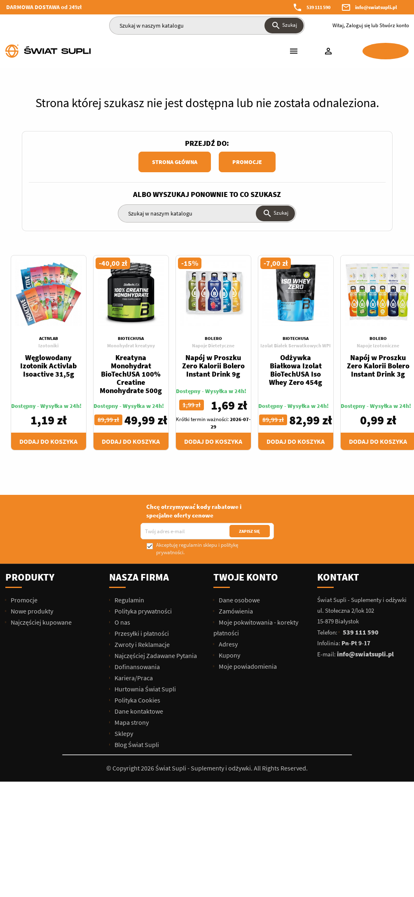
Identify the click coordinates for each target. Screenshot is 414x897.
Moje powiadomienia (247, 666)
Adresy (228, 644)
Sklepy (123, 733)
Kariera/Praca (133, 678)
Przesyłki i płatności (141, 633)
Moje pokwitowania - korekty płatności (255, 627)
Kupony (229, 655)
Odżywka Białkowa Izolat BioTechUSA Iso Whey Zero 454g (295, 370)
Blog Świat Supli (136, 744)
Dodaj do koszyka (48, 441)
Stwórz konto (394, 25)
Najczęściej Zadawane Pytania (155, 655)
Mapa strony (131, 722)
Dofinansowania (136, 667)
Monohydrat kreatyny (131, 345)
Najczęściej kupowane (40, 622)
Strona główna (174, 162)
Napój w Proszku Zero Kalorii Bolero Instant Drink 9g (213, 366)
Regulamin (128, 600)
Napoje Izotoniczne (378, 345)
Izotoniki (48, 345)
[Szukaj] (207, 25)
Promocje (247, 162)
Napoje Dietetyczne (213, 345)
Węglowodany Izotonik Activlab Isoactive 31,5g (48, 366)
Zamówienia (235, 611)
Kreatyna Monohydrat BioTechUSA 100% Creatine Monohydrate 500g (131, 374)
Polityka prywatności (142, 611)
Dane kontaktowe (138, 711)
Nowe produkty (31, 611)
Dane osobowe (239, 600)
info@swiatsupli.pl (376, 7)
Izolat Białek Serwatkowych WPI (295, 345)
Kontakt (338, 577)
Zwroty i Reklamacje (141, 644)
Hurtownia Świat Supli (144, 689)
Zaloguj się (358, 25)
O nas (121, 622)
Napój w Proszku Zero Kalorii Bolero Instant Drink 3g (378, 366)
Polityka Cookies (136, 700)
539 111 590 (318, 7)
